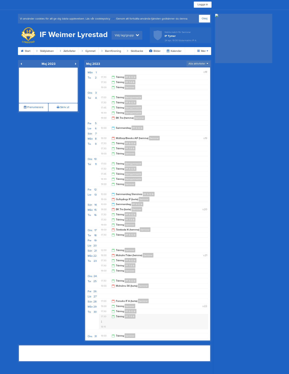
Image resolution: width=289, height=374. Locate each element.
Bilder (155, 51)
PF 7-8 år (130, 82)
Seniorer (129, 87)
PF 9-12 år (130, 77)
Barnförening (111, 51)
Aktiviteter (68, 51)
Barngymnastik (133, 97)
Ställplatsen (45, 51)
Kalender (174, 51)
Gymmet (88, 51)
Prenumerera (33, 107)
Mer (202, 51)
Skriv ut (63, 107)
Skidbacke (135, 51)
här (113, 19)
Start (25, 51)
